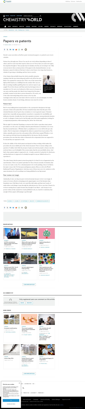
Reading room (21, 30)
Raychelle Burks (10, 332)
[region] (11, 394)
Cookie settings (11, 403)
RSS (33, 383)
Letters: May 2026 (8, 358)
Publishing (68, 1)
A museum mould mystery (10, 328)
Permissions (40, 392)
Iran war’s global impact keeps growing (28, 268)
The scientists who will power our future (45, 329)
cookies (61, 404)
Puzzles (27, 30)
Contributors (27, 383)
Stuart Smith (27, 334)
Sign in (22, 302)
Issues (21, 383)
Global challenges (56, 399)
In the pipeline (24, 201)
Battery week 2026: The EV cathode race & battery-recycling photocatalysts (11, 269)
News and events (27, 399)
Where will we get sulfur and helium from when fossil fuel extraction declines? (29, 243)
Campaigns (35, 399)
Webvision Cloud (79, 407)
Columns (16, 201)
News (40, 265)
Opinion (5, 36)
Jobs (16, 30)
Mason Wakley (28, 248)
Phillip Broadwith (25, 273)
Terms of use (26, 392)
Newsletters (11, 30)
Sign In (7, 15)
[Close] (19, 383)
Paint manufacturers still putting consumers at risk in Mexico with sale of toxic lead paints (46, 269)
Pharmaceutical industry (43, 201)
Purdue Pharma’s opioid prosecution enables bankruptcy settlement (27, 360)
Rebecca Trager (10, 248)
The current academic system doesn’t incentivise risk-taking (28, 330)
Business (10, 201)
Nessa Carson (45, 247)
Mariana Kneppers (7, 274)
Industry (32, 201)
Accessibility (34, 392)
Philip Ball (44, 363)
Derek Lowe (8, 44)
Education (73, 1)
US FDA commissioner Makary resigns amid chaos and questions (10, 243)
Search (40, 15)
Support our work (66, 399)
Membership (79, 1)
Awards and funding (45, 399)
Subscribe (19, 15)
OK (11, 400)
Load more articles (29, 284)
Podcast (6, 265)
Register (12, 15)
